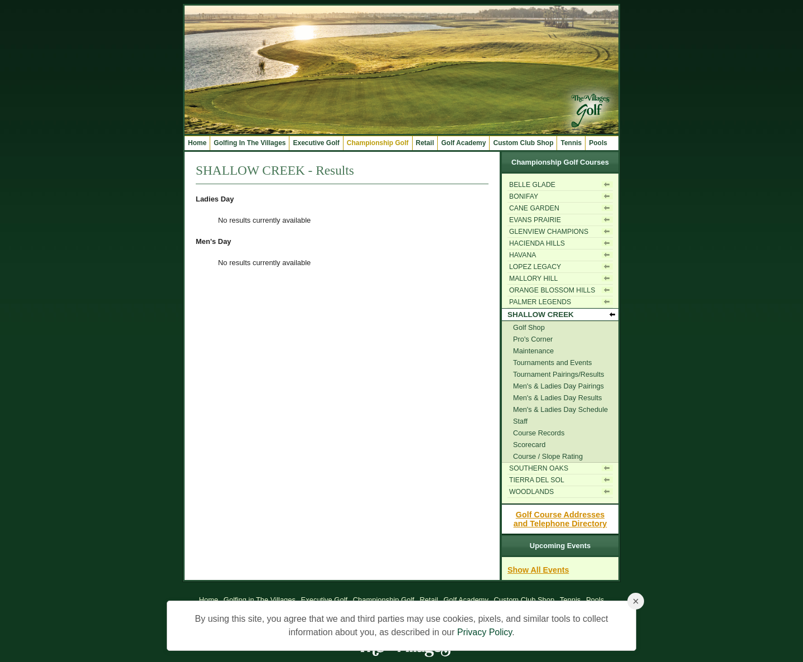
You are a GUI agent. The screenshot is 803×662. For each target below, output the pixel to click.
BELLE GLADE (532, 185)
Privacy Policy (484, 632)
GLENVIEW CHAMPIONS (548, 232)
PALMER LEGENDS (540, 302)
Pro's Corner (533, 339)
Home (197, 143)
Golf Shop (529, 327)
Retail (425, 143)
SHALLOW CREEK (540, 314)
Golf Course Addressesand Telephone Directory (560, 519)
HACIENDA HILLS (537, 243)
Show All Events (538, 569)
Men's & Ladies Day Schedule (560, 409)
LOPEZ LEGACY (535, 267)
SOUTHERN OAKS (538, 468)
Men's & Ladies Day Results (557, 398)
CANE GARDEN (534, 208)
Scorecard (529, 444)
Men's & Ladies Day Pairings (558, 386)
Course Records (538, 433)
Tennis (571, 143)
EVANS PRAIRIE (535, 220)
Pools (598, 143)
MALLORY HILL (533, 278)
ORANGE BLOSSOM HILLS (552, 290)
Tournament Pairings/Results (558, 374)
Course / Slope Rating (548, 456)
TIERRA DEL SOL (536, 480)
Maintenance (533, 351)
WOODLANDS (531, 492)
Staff (520, 421)
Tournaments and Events (552, 362)
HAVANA (522, 255)
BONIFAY (523, 196)
